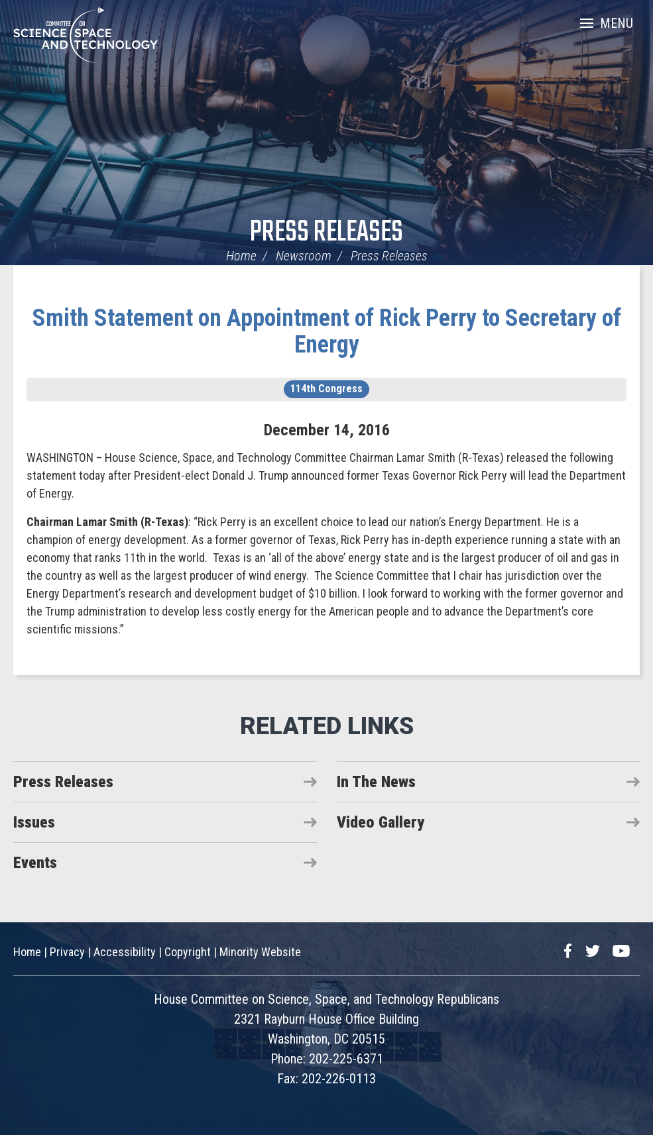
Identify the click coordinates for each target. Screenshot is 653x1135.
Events (35, 862)
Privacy (67, 952)
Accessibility (124, 952)
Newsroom (303, 256)
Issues (34, 822)
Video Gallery (380, 822)
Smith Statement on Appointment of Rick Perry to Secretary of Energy (326, 331)
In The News (376, 782)
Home (241, 256)
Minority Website (260, 952)
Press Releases (326, 233)
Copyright (187, 952)
